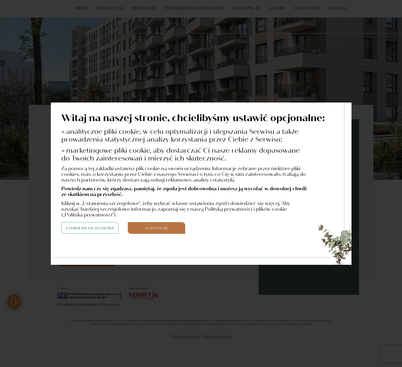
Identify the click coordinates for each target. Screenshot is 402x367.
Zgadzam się (156, 228)
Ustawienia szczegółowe (90, 228)
